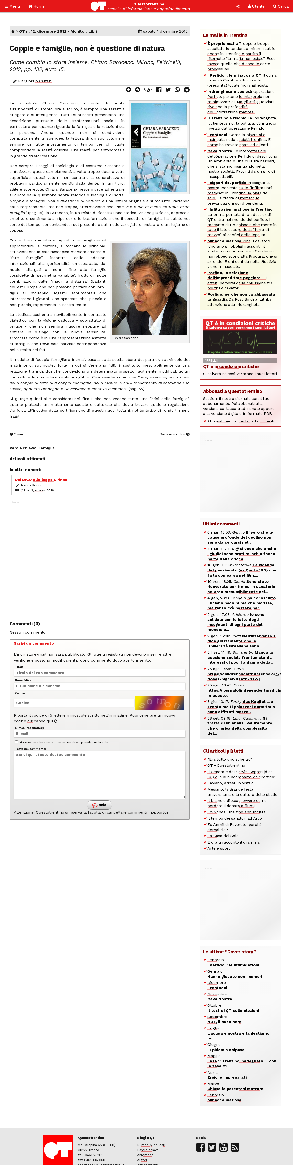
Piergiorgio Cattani (35, 81)
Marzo (235, 1086)
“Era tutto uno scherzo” (229, 759)
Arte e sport (218, 848)
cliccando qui (42, 721)
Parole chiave (148, 1150)
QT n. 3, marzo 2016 (37, 490)
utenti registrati (108, 654)
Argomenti (145, 1155)
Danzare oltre (174, 434)
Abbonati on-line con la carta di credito (241, 421)
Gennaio (234, 974)
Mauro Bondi (31, 485)
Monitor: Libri (83, 31)
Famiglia (46, 448)
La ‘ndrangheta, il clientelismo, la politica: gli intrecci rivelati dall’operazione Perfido (242, 123)
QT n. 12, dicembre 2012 (42, 31)
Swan (17, 434)
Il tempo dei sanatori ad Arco (234, 818)
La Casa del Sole (223, 836)
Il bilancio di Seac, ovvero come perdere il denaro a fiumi (237, 803)
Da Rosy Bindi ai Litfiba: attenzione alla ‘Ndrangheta (241, 299)
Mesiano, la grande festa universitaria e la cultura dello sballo (242, 792)
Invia (99, 805)
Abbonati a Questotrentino (232, 391)
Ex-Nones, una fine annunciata (236, 812)
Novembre (219, 997)
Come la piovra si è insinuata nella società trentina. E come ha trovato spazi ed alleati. (239, 139)
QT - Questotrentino (226, 765)
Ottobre (233, 1008)
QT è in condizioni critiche (231, 366)
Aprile (227, 1075)
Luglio (238, 1033)
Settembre (224, 1019)
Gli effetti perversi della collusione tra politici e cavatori (239, 280)
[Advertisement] (100, 558)
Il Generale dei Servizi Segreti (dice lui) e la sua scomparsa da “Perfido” (241, 774)
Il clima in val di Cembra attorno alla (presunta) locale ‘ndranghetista (242, 80)
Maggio (241, 1060)
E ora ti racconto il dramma (233, 842)
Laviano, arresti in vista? (230, 783)
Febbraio (233, 962)
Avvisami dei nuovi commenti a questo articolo (61, 742)
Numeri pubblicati (151, 1145)
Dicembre (217, 985)
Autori (142, 1160)
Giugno (227, 1047)
